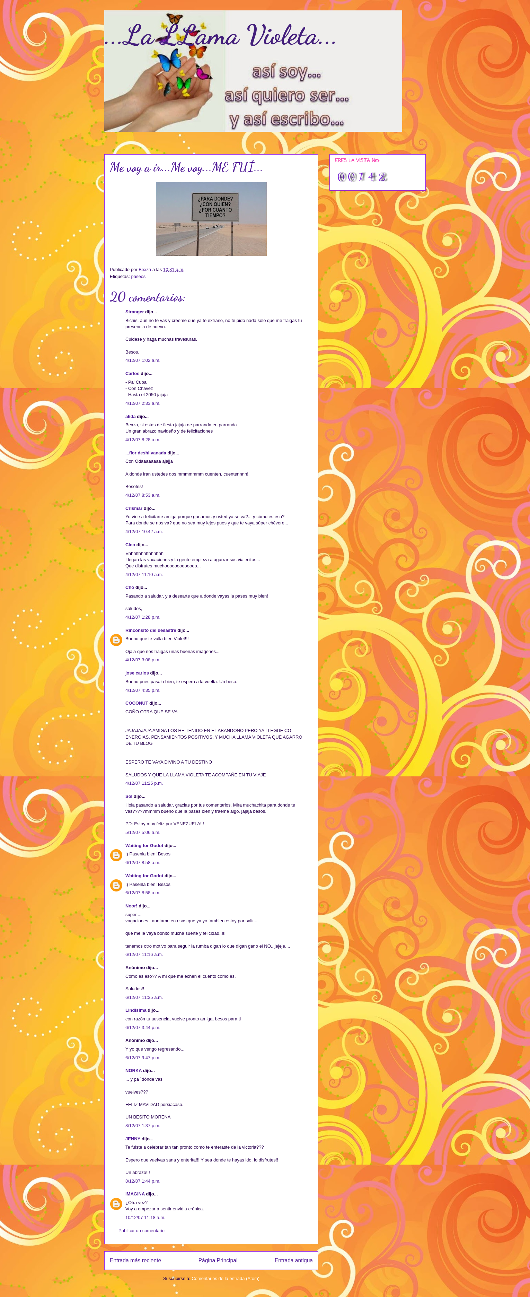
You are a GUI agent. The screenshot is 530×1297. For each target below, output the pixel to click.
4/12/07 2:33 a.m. (142, 403)
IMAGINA (135, 1193)
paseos (138, 276)
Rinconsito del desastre (150, 630)
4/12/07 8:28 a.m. (142, 439)
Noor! (131, 905)
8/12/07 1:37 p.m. (142, 1125)
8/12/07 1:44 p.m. (142, 1181)
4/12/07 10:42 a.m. (144, 531)
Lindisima (136, 1010)
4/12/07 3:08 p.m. (142, 659)
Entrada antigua (294, 1260)
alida (130, 416)
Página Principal (218, 1260)
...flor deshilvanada (145, 452)
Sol (128, 796)
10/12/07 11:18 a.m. (145, 1217)
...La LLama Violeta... (221, 34)
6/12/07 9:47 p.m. (142, 1057)
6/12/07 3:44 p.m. (142, 1027)
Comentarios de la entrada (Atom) (225, 1278)
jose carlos (137, 673)
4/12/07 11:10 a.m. (144, 574)
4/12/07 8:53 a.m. (142, 495)
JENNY (132, 1138)
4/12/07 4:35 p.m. (142, 690)
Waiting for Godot (144, 845)
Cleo (130, 544)
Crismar (133, 508)
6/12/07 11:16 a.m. (144, 954)
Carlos (132, 373)
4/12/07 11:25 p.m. (144, 783)
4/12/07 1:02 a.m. (142, 360)
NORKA (133, 1070)
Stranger (134, 311)
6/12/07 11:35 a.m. (144, 997)
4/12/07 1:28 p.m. (142, 617)
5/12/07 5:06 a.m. (142, 832)
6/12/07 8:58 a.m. (142, 862)
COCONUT (136, 703)
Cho (129, 587)
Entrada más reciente (135, 1260)
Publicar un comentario (141, 1230)
